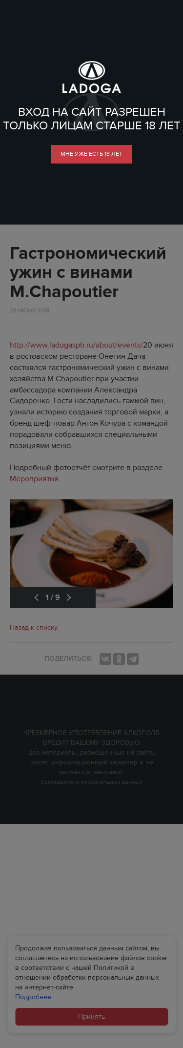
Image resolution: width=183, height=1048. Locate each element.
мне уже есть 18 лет (91, 153)
